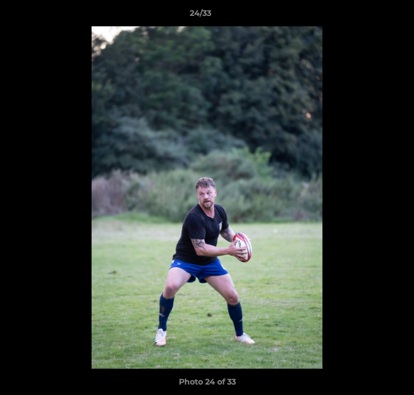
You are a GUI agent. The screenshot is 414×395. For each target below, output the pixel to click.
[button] (374, 16)
